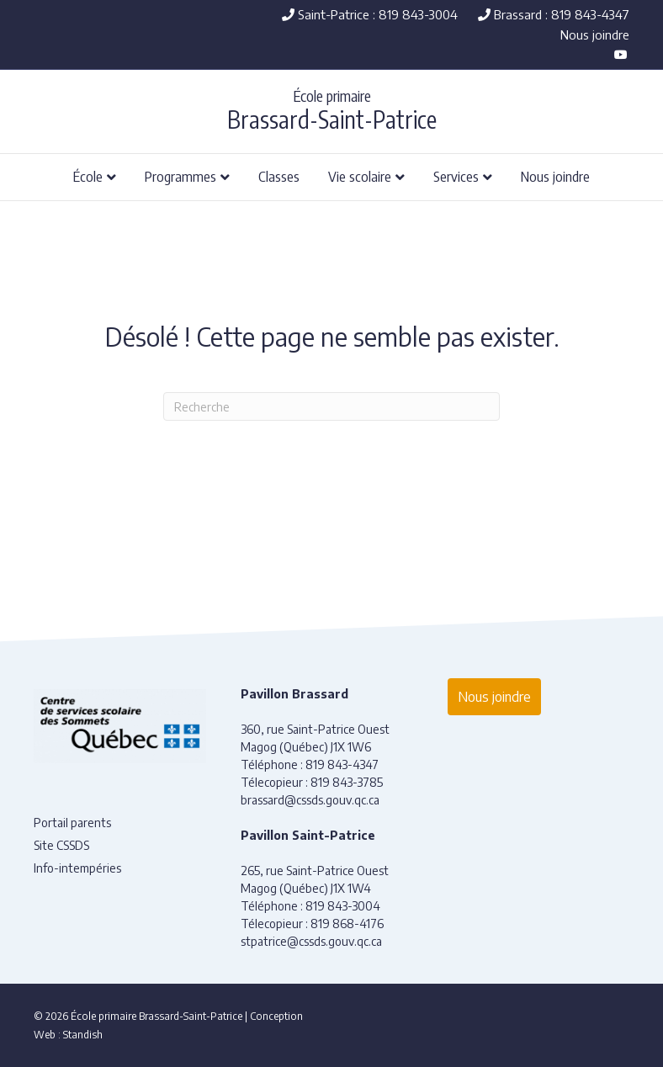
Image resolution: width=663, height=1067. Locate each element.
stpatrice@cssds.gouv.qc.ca (311, 941)
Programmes (180, 176)
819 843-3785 (346, 782)
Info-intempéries (77, 868)
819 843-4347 (342, 764)
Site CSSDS (61, 845)
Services (456, 176)
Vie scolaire (359, 176)
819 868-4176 (347, 923)
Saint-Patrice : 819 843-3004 (370, 14)
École (88, 176)
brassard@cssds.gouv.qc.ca (310, 800)
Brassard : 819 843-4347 (553, 14)
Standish (83, 1034)
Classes (279, 176)
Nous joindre (594, 34)
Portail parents (72, 822)
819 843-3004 (342, 906)
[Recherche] (331, 406)
